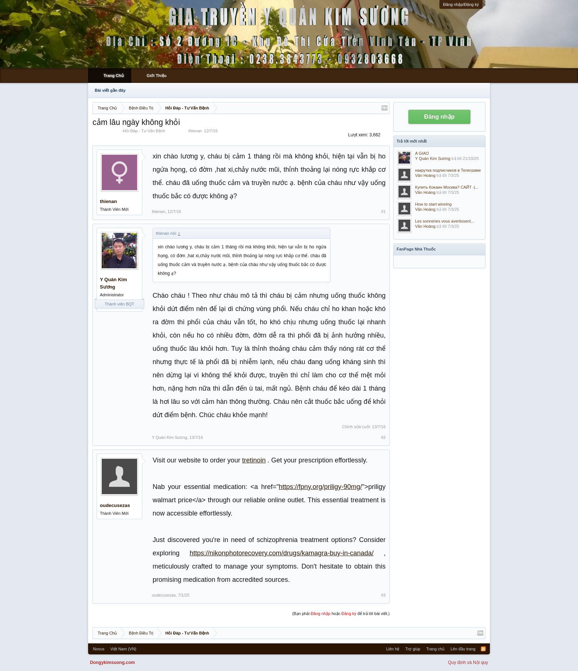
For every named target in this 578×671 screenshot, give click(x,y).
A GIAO (422, 153)
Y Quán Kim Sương (113, 283)
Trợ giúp (412, 649)
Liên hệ (392, 649)
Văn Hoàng (425, 175)
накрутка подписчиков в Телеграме (448, 170)
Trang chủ (435, 649)
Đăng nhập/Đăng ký (461, 4)
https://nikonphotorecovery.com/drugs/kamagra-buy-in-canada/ (282, 553)
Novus (98, 649)
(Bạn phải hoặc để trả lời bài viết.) (341, 613)
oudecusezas (115, 505)
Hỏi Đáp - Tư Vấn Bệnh (144, 131)
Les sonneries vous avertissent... (444, 221)
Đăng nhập (439, 116)
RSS (483, 649)
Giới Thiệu (157, 75)
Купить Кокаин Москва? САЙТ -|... (446, 187)
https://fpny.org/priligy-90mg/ (320, 486)
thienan (195, 131)
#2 (383, 437)
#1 (383, 211)
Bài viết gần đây (110, 90)
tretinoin (254, 460)
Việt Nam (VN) (123, 649)
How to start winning (433, 204)
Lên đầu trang (463, 649)
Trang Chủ (114, 75)
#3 (383, 595)
